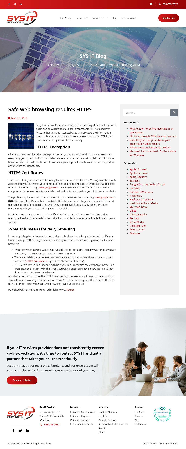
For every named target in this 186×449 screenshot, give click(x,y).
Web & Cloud (137, 229)
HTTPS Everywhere (36, 261)
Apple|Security (138, 177)
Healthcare (136, 195)
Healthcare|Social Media (144, 203)
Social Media (137, 222)
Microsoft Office (139, 207)
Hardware (135, 188)
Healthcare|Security (141, 199)
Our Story (65, 18)
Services (82, 18)
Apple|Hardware (139, 173)
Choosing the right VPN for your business (153, 136)
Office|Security (138, 214)
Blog (114, 18)
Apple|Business (139, 169)
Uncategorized (138, 225)
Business (135, 180)
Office (133, 210)
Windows (135, 233)
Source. (70, 289)
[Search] (174, 112)
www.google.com (48, 187)
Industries (100, 18)
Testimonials (128, 18)
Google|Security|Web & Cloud (147, 184)
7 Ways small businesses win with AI (150, 147)
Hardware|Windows (141, 192)
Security (134, 218)
